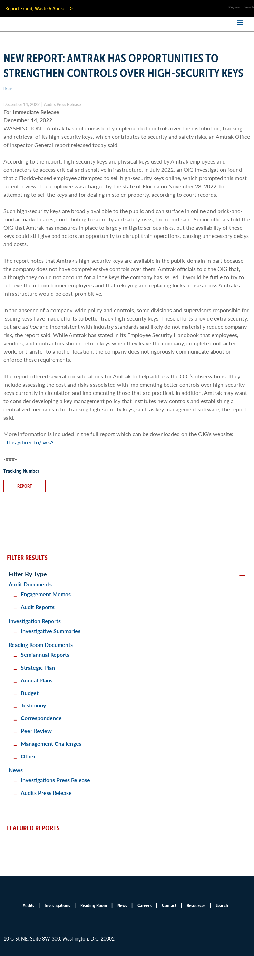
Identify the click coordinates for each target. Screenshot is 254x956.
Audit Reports (38, 607)
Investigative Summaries (50, 631)
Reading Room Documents (41, 645)
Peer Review (36, 731)
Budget (30, 693)
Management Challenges (51, 743)
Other (28, 756)
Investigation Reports (35, 621)
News (16, 770)
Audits (28, 905)
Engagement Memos (46, 594)
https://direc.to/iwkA (28, 442)
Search (222, 905)
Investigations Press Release (55, 780)
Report (24, 486)
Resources (196, 905)
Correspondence (41, 718)
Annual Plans (36, 680)
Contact (169, 905)
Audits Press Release (46, 793)
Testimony (33, 705)
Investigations (57, 905)
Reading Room (93, 905)
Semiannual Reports (45, 655)
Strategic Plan (38, 667)
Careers (144, 905)
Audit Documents (30, 584)
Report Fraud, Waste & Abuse (35, 8)
